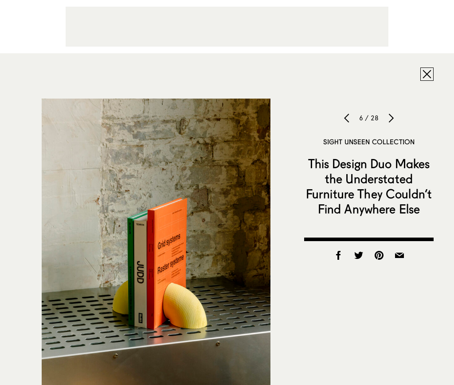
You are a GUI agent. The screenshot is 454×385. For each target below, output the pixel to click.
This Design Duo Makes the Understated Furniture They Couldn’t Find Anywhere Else (369, 186)
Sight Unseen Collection (369, 142)
